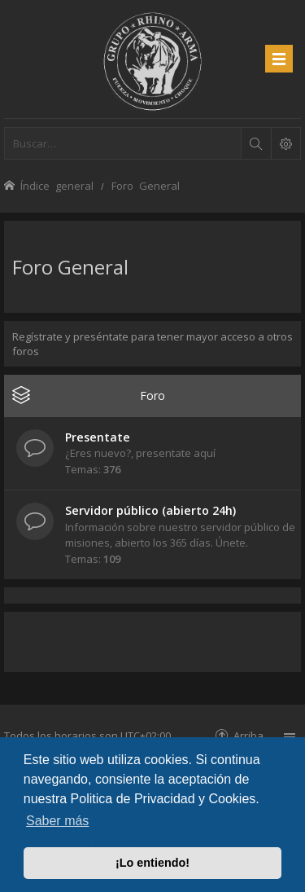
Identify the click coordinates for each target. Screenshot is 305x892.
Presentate (97, 437)
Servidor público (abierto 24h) (150, 510)
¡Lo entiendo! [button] (152, 862)
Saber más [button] (57, 821)
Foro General (70, 266)
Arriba (248, 735)
